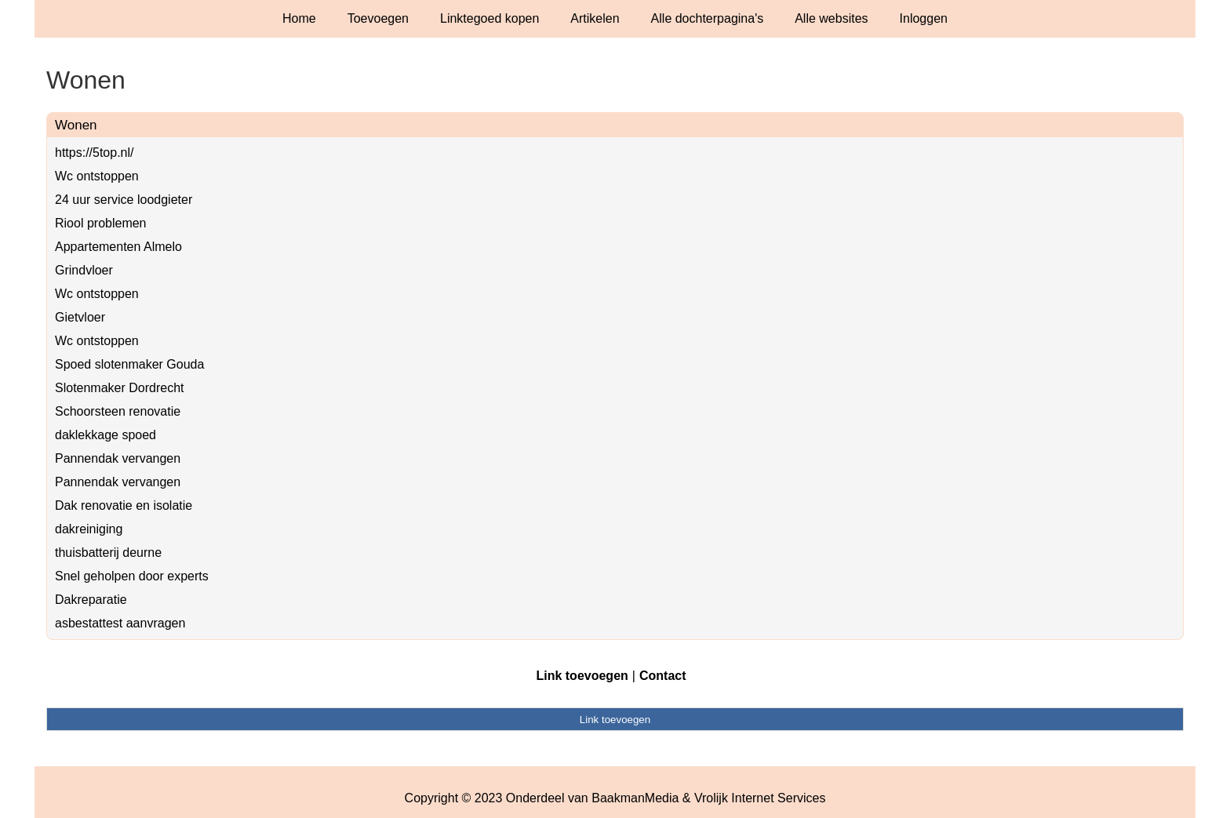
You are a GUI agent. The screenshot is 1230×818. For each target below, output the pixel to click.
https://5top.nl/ (94, 152)
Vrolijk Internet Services (759, 798)
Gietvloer (80, 317)
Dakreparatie (91, 599)
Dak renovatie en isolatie (123, 505)
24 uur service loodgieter (123, 199)
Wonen (76, 125)
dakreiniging (88, 529)
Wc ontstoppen (97, 176)
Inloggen (924, 18)
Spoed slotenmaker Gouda (129, 364)
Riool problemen (101, 223)
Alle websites (831, 18)
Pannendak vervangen (117, 458)
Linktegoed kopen (489, 18)
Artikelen (594, 18)
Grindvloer (84, 270)
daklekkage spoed (105, 435)
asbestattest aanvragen (120, 623)
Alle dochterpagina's (707, 18)
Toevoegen (378, 18)
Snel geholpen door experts (132, 576)
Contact (662, 675)
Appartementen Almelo (118, 246)
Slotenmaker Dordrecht (119, 387)
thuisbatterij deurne (108, 552)
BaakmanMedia (635, 798)
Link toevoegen (582, 675)
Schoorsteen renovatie (117, 411)
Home (299, 18)
